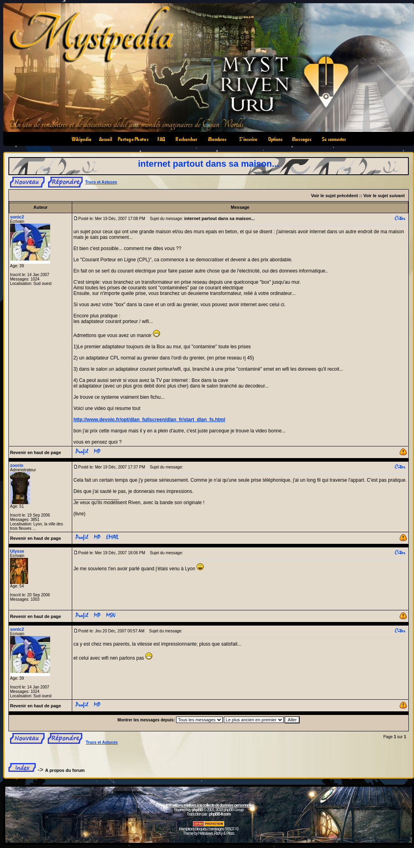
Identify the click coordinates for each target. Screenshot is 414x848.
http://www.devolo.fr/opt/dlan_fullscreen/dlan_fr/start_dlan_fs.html (149, 419)
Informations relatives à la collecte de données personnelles (208, 805)
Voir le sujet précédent (334, 195)
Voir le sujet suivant (384, 195)
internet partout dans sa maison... (208, 164)
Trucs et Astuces (101, 182)
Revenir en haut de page (35, 452)
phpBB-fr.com (220, 814)
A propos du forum (65, 770)
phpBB (197, 810)
